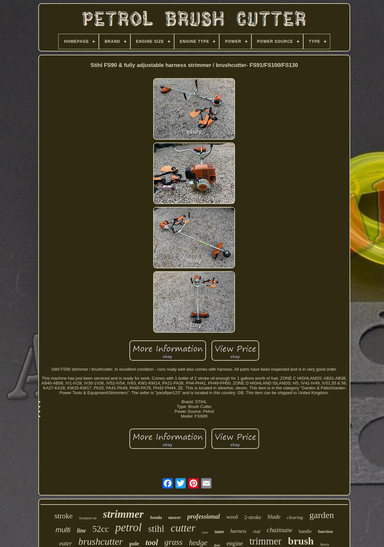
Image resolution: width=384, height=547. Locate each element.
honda (156, 517)
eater (65, 543)
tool (151, 542)
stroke (64, 516)
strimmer (123, 514)
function (325, 531)
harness (238, 531)
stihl (156, 529)
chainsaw (279, 530)
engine (235, 543)
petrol (128, 527)
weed (232, 517)
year (205, 532)
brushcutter (100, 541)
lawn (219, 531)
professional (203, 516)
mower (174, 517)
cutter (183, 528)
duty (217, 545)
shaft (256, 531)
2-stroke (252, 517)
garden (321, 515)
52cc (100, 529)
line (81, 530)
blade (273, 517)
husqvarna (88, 518)
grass (173, 542)
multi (63, 530)
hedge (198, 542)
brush (301, 541)
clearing (295, 517)
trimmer (265, 541)
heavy (324, 544)
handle (305, 531)
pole (134, 544)
